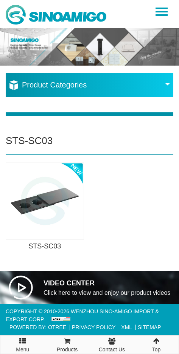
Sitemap (149, 327)
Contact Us (112, 344)
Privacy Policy (93, 327)
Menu (22, 342)
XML (126, 327)
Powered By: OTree (37, 327)
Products (67, 344)
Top (156, 344)
